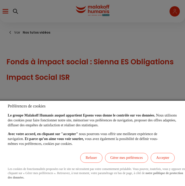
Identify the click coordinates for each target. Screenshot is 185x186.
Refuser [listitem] (91, 158)
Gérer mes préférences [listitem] (126, 158)
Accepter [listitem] (162, 158)
